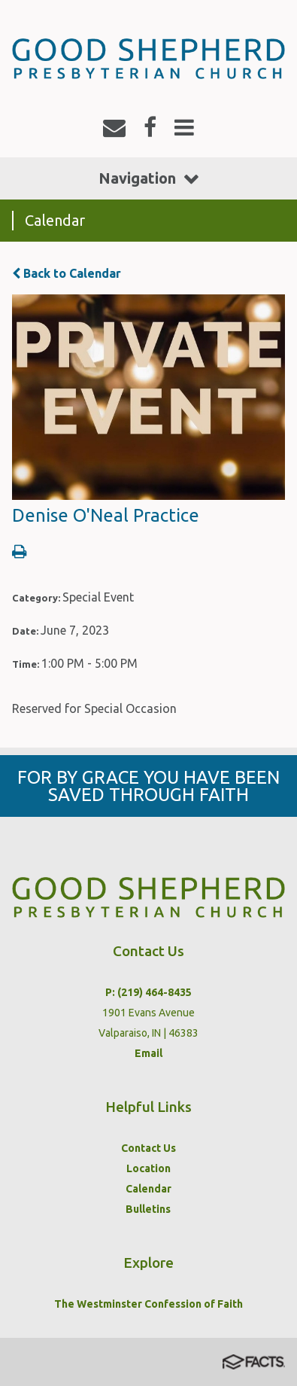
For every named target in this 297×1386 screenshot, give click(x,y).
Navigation (148, 178)
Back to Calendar (66, 273)
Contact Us (148, 1148)
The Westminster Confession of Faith (148, 1304)
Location (148, 1168)
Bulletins (148, 1209)
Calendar (148, 1189)
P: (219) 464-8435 (148, 992)
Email (148, 1053)
